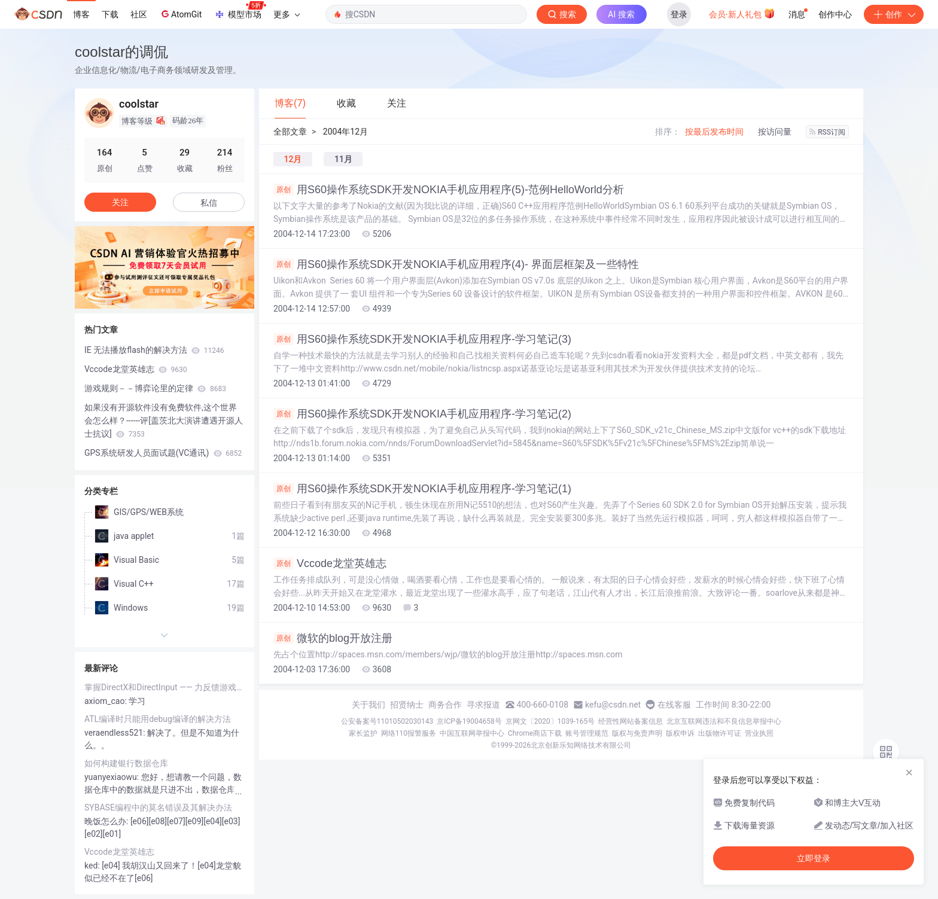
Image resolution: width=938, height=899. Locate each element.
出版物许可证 (719, 733)
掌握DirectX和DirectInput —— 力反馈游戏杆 (164, 687)
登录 (679, 14)
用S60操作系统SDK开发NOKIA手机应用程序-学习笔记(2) (422, 414)
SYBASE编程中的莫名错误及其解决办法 (158, 807)
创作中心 (835, 14)
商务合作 (445, 704)
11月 (343, 159)
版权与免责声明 (637, 733)
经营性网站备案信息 (630, 721)
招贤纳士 (407, 704)
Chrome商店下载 (535, 733)
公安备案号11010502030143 (387, 721)
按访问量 (774, 131)
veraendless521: (115, 733)
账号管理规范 (586, 733)
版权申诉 (680, 733)
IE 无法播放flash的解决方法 (154, 350)
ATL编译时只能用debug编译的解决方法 (157, 719)
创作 (893, 14)
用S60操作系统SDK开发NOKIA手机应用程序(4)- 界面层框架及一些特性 (456, 264)
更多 (286, 14)
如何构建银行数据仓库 (126, 763)
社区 (138, 14)
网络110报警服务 (408, 733)
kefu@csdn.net (613, 704)
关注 (120, 202)
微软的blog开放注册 (332, 638)
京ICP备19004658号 (469, 721)
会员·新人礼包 (742, 13)
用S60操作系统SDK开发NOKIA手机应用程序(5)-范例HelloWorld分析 (448, 190)
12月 (293, 159)
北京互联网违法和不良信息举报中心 (723, 721)
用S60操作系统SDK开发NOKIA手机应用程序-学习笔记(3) (422, 339)
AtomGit (180, 14)
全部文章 (290, 131)
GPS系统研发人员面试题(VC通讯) (163, 453)
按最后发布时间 (714, 131)
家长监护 (363, 733)
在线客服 (674, 704)
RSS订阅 (827, 132)
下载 (110, 14)
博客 (81, 14)
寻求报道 (483, 704)
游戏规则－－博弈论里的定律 (155, 388)
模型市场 (240, 10)
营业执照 (759, 733)
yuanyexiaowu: (112, 777)
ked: (93, 865)
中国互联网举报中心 (472, 733)
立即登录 (813, 858)
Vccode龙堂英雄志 (329, 563)
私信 (208, 203)
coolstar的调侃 (121, 52)
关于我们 (368, 704)
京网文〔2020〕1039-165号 (550, 721)
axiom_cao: (106, 701)
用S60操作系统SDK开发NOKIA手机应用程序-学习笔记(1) (422, 489)
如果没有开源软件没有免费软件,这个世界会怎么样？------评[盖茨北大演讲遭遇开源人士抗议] (163, 420)
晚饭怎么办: (107, 821)
